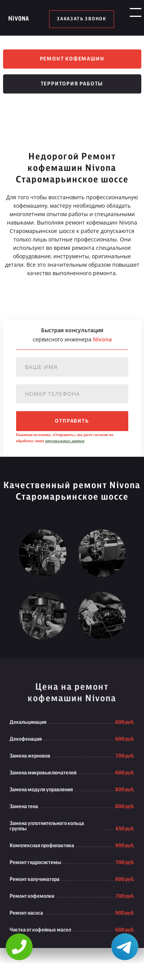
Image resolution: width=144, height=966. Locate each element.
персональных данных (64, 443)
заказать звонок (82, 19)
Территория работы (72, 86)
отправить (72, 423)
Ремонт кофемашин (72, 59)
